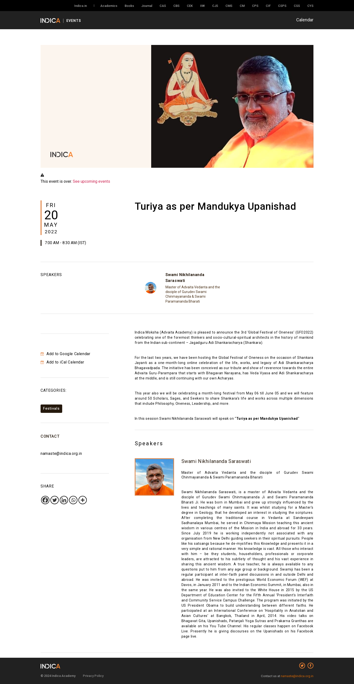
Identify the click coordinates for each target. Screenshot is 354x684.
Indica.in (80, 6)
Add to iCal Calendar (62, 362)
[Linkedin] (64, 500)
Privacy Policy (93, 676)
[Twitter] (54, 500)
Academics (108, 6)
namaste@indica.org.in (61, 453)
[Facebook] (45, 500)
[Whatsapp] (73, 500)
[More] (82, 500)
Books (129, 6)
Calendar (304, 19)
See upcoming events (91, 181)
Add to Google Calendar (65, 353)
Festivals (51, 408)
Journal (146, 6)
